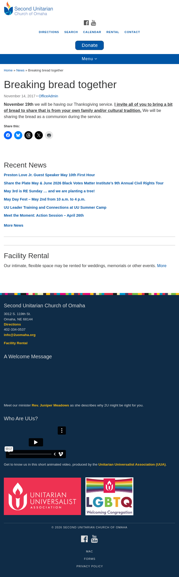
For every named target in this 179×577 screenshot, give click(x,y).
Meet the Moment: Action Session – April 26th (44, 215)
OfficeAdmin (48, 96)
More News (13, 225)
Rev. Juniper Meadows (50, 405)
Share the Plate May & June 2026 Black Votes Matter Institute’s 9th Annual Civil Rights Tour (84, 183)
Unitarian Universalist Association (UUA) (132, 464)
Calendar (92, 32)
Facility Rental (15, 343)
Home (8, 70)
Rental (113, 32)
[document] (89, 176)
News (20, 70)
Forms (89, 558)
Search (71, 32)
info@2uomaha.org (20, 335)
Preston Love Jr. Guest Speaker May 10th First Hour (49, 175)
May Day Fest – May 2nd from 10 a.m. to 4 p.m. (44, 199)
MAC (89, 551)
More (161, 266)
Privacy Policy (89, 566)
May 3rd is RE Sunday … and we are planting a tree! (49, 191)
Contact (132, 32)
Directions (49, 32)
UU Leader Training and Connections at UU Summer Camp (55, 207)
